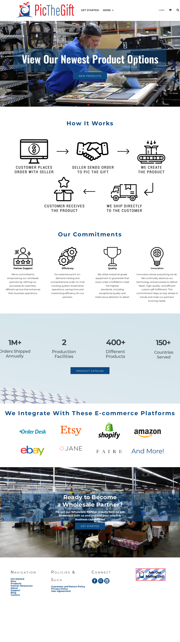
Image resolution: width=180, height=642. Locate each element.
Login (162, 10)
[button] (151, 574)
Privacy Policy (59, 588)
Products (16, 583)
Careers (15, 594)
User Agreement (61, 591)
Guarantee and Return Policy (68, 586)
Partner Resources (22, 585)
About (14, 588)
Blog (13, 592)
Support (15, 590)
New (13, 581)
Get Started (17, 578)
